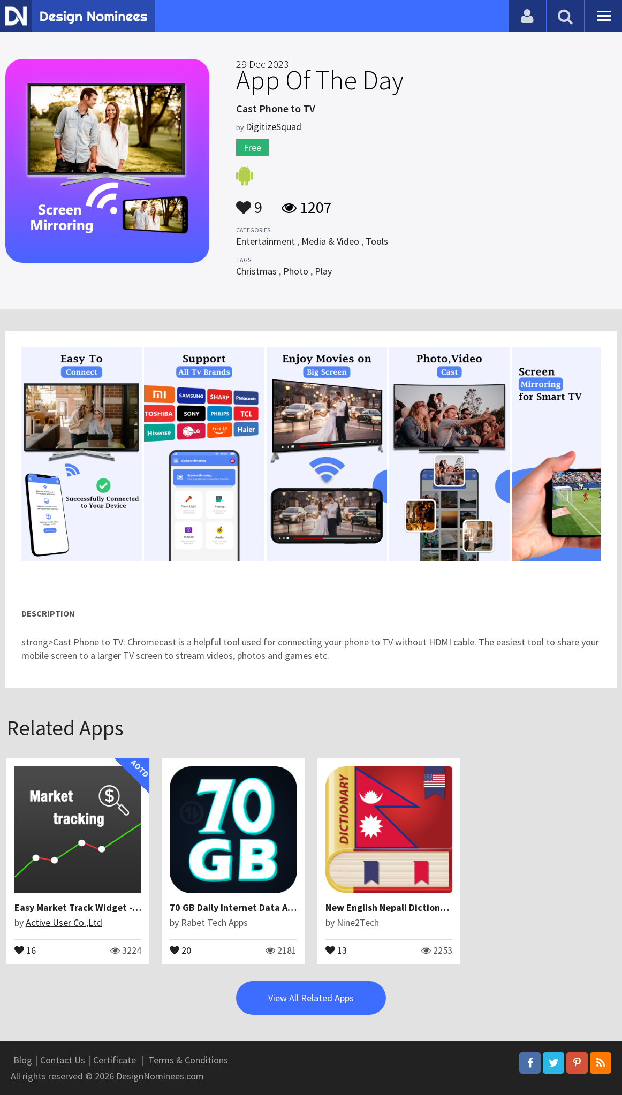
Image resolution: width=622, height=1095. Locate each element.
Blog (22, 1060)
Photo (295, 271)
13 (336, 949)
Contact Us (62, 1060)
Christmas (256, 271)
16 (25, 949)
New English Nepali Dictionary (389, 907)
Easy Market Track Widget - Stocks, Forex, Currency (125, 907)
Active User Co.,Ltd (64, 922)
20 (180, 949)
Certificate (114, 1060)
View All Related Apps (311, 998)
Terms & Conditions (188, 1060)
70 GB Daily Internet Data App (234, 907)
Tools (377, 241)
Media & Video (330, 241)
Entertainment (265, 241)
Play (323, 271)
